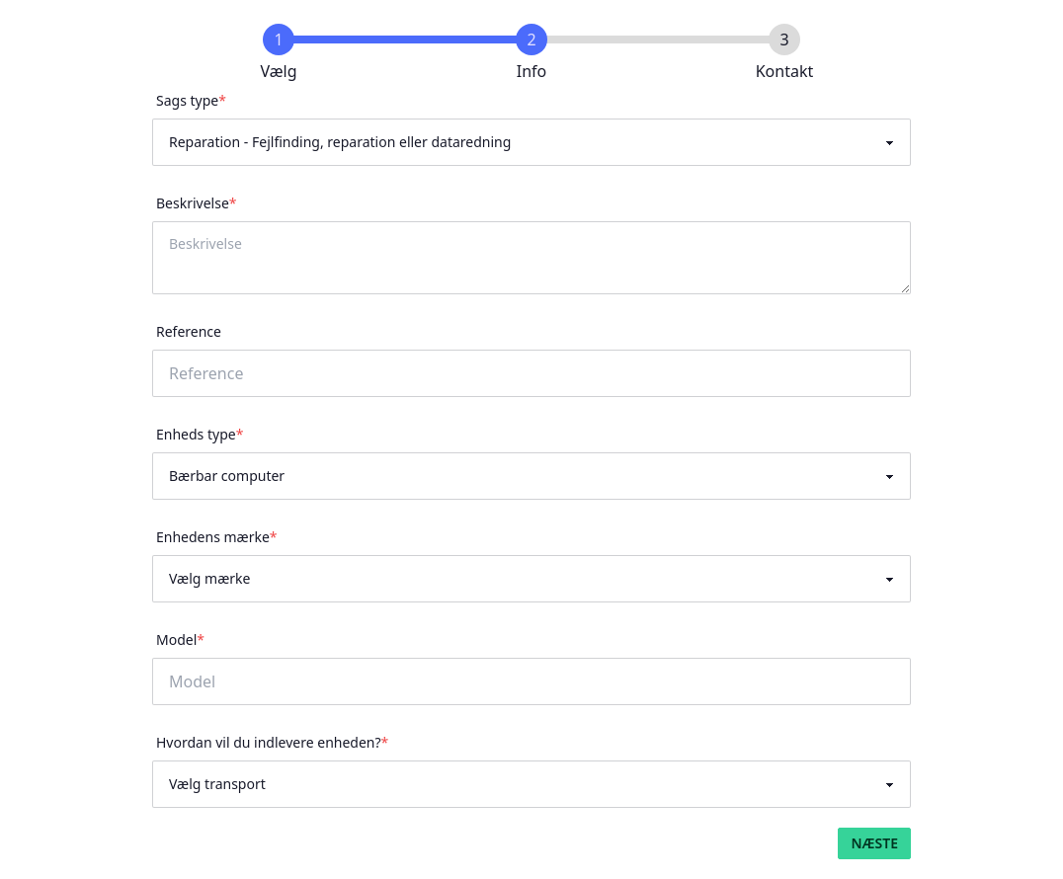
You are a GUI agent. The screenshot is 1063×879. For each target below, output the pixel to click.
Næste (874, 843)
